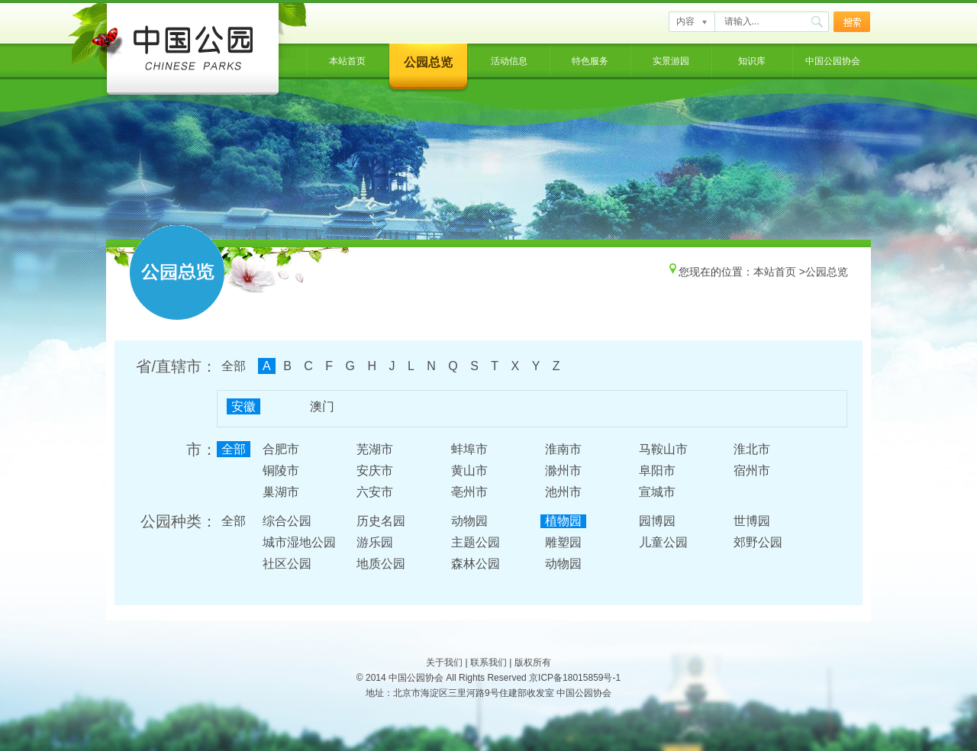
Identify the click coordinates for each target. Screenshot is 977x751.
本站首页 (347, 61)
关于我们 (444, 662)
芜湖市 (374, 449)
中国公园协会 (832, 61)
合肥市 (281, 449)
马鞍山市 (663, 449)
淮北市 (752, 449)
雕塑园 (563, 542)
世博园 (752, 520)
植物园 (563, 520)
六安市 (374, 491)
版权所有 (532, 662)
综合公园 (287, 520)
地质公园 (380, 563)
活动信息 (509, 61)
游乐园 (374, 542)
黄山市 (469, 470)
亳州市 (469, 491)
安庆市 (374, 470)
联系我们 (488, 662)
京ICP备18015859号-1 (575, 677)
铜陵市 (281, 470)
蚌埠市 (469, 449)
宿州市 (752, 470)
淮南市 (563, 449)
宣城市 (657, 491)
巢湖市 (281, 491)
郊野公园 (758, 542)
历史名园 (380, 520)
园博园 (657, 520)
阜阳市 (657, 470)
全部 (233, 365)
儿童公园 (663, 542)
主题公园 (475, 542)
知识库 (752, 61)
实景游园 (671, 61)
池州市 (563, 491)
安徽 (243, 406)
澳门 (322, 406)
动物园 (469, 520)
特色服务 (590, 61)
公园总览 (428, 62)
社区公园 (287, 563)
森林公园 (475, 563)
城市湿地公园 (299, 542)
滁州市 (563, 470)
